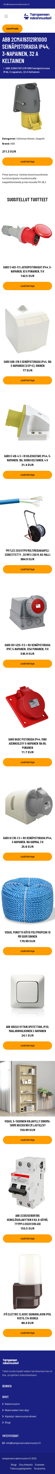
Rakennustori (12, 1404)
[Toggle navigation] (6, 16)
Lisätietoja (27, 161)
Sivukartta (39, 1468)
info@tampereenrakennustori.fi (16, 4)
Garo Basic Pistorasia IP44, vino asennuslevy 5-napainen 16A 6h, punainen (27, 743)
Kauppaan (12, 28)
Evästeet (39, 1464)
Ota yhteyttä (26, 1464)
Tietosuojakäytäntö (21, 1468)
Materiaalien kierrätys (17, 1410)
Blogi (8, 1422)
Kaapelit (40, 138)
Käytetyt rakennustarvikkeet (20, 1416)
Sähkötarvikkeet (25, 138)
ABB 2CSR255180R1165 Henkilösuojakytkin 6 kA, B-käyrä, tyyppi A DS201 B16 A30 (27, 1219)
